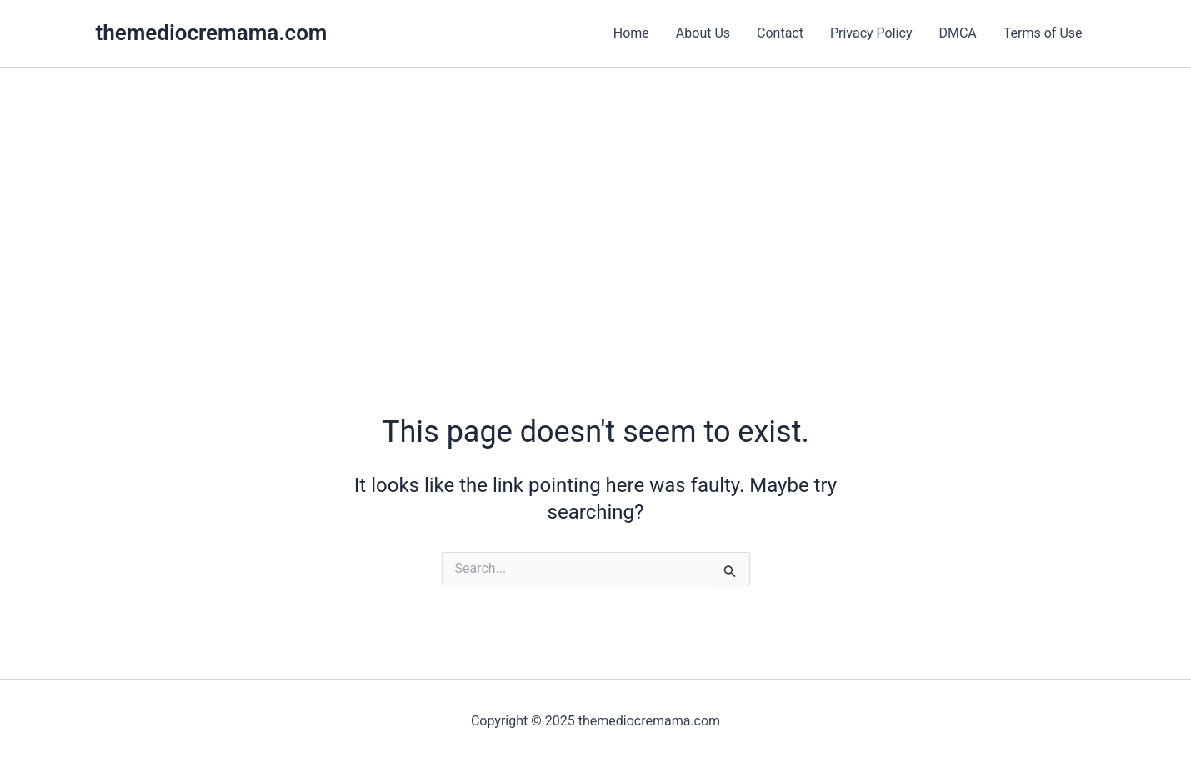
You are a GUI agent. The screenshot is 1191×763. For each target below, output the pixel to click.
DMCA (957, 33)
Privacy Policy (871, 33)
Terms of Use (1043, 33)
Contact (780, 33)
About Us (703, 33)
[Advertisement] (596, 192)
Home (631, 33)
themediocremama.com (212, 32)
